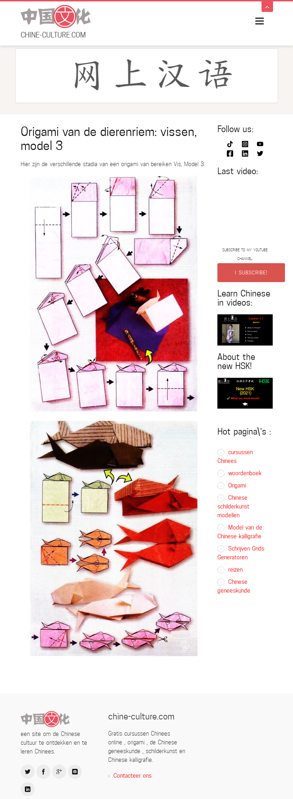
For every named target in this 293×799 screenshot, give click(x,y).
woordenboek (244, 473)
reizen (235, 569)
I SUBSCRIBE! (251, 272)
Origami (237, 485)
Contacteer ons (132, 775)
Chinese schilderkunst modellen (233, 506)
